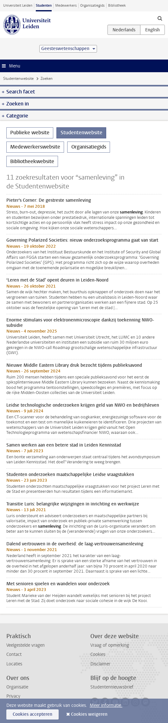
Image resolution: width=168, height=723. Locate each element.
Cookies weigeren (89, 714)
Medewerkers (66, 5)
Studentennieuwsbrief (111, 687)
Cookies (97, 654)
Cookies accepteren (32, 714)
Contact (14, 654)
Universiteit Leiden (17, 5)
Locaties (14, 664)
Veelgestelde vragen (25, 645)
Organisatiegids (92, 5)
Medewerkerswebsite (35, 146)
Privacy (13, 696)
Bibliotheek (117, 5)
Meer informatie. (106, 705)
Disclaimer (100, 664)
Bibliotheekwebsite (32, 161)
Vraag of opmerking (109, 645)
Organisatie (17, 687)
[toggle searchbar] (160, 18)
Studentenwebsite (18, 78)
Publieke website (29, 132)
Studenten (44, 5)
